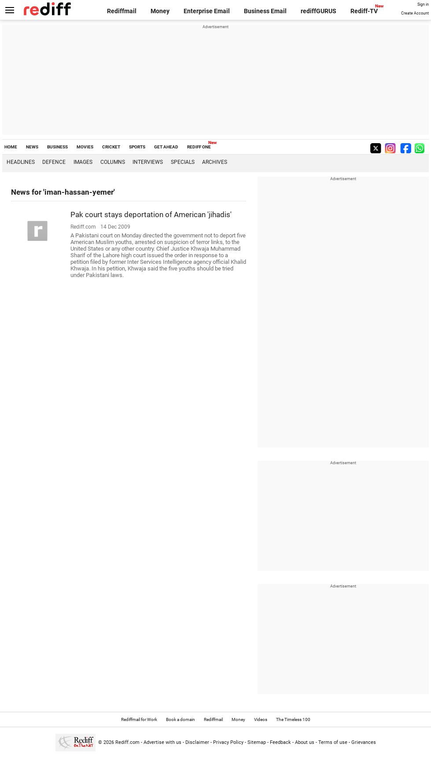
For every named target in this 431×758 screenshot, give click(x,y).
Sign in (423, 4)
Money (160, 11)
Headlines (21, 162)
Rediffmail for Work (139, 719)
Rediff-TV (364, 11)
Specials (183, 162)
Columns (112, 162)
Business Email (265, 11)
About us (304, 742)
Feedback (280, 742)
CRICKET (111, 147)
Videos (260, 719)
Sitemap (256, 742)
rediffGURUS (318, 11)
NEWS (32, 147)
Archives (214, 162)
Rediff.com (127, 742)
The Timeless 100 (293, 719)
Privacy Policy (228, 742)
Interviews (148, 162)
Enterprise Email (207, 11)
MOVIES (85, 147)
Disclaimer (197, 742)
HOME (10, 147)
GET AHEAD (166, 147)
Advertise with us (162, 742)
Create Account (415, 13)
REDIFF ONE (199, 147)
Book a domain (180, 719)
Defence (54, 162)
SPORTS (137, 147)
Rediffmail (121, 11)
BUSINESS (57, 147)
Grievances (363, 742)
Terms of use (332, 742)
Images (83, 162)
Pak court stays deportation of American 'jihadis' (151, 214)
